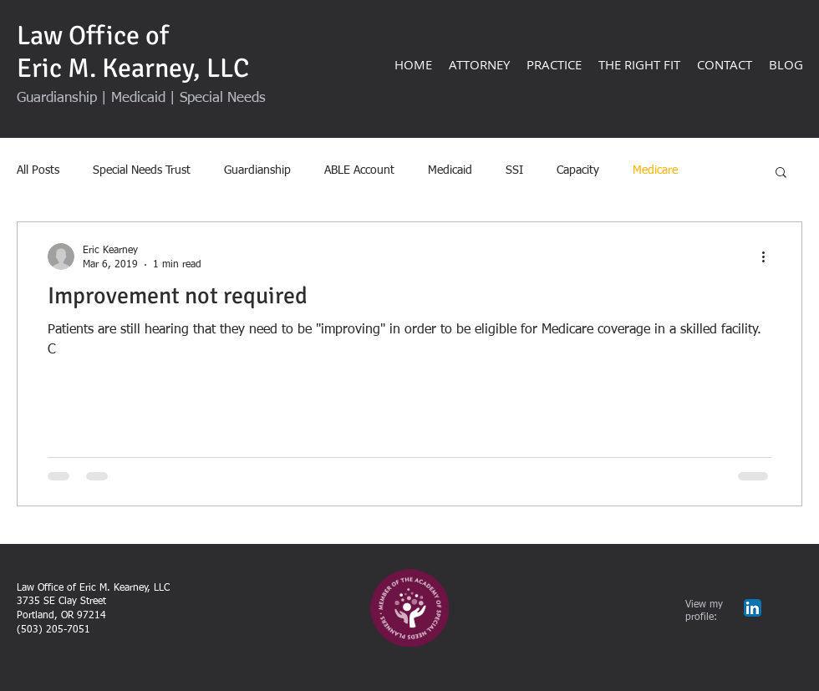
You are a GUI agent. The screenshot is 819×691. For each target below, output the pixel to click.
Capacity (578, 170)
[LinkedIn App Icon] (752, 608)
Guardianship (257, 170)
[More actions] (769, 256)
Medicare (655, 170)
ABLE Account (359, 170)
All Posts (38, 170)
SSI (514, 170)
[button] (781, 173)
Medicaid (450, 170)
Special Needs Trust (142, 170)
